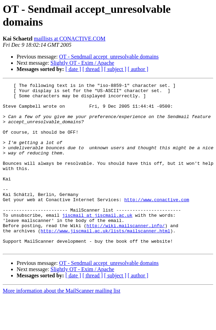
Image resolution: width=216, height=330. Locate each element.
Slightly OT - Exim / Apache (82, 63)
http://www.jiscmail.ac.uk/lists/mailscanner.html (105, 261)
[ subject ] (115, 69)
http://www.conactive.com (156, 223)
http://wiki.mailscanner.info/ (126, 254)
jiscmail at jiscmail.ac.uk (97, 242)
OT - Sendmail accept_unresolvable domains (109, 57)
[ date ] (73, 69)
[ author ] (138, 69)
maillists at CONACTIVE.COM (70, 39)
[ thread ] (92, 69)
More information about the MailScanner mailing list (61, 324)
